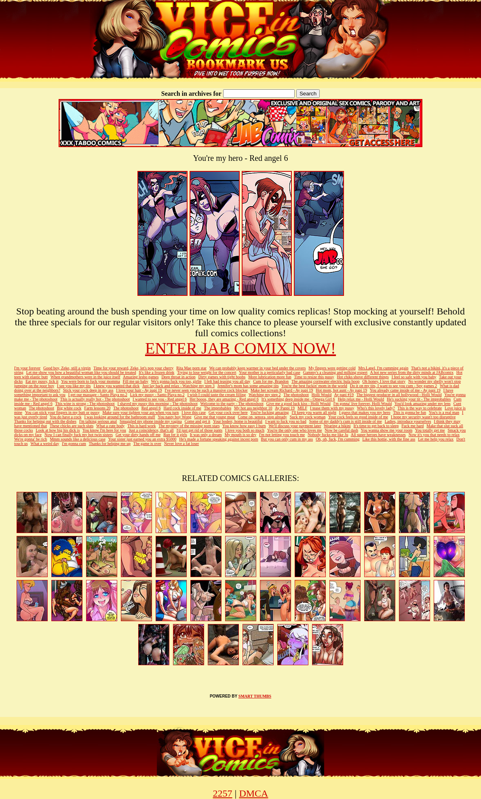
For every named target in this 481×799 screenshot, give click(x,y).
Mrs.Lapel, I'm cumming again (383, 368)
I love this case (193, 412)
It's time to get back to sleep (376, 426)
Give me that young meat (214, 417)
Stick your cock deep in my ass (88, 390)
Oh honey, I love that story (384, 381)
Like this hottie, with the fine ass (388, 439)
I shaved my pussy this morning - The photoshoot (158, 403)
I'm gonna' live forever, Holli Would (362, 403)
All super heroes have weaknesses (378, 434)
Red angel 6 (151, 408)
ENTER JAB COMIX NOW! (240, 348)
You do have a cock (65, 417)
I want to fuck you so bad (285, 421)
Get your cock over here (228, 412)
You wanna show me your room (387, 430)
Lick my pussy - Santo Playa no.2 (157, 394)
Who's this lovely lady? (376, 408)
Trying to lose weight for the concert (206, 372)
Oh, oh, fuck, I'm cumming (337, 439)
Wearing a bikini (337, 426)
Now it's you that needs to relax (434, 434)
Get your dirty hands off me (138, 434)
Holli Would (321, 394)
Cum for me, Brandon (271, 381)
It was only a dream (206, 434)
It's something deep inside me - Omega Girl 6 (298, 399)
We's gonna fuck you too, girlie (176, 381)
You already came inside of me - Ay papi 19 (405, 390)
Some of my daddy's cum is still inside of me (345, 421)
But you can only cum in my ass (287, 439)
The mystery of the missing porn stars (188, 426)
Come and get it (198, 421)
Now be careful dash (341, 430)
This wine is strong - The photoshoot (85, 403)
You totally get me (430, 430)
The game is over (147, 443)
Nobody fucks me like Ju (328, 434)
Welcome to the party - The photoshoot (232, 403)
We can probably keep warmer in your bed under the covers (257, 368)
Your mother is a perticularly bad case (269, 372)
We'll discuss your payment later (294, 426)
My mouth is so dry (240, 434)
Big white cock (69, 408)
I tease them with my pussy (332, 408)
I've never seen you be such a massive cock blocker (206, 390)
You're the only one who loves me (294, 430)
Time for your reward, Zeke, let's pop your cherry (133, 368)
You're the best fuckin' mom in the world (314, 386)
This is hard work (141, 426)
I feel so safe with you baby (414, 377)
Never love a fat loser (181, 443)
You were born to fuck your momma (90, 381)
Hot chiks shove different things (363, 377)
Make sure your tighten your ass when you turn (140, 412)
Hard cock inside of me (182, 408)
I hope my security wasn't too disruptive (423, 417)
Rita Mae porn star (191, 368)
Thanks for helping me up (110, 443)
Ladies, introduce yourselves (408, 421)
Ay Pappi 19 (285, 408)
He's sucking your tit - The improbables (419, 399)
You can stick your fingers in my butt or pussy (62, 412)
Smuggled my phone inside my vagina (151, 421)
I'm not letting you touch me (282, 434)
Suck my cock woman (308, 417)
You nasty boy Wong (174, 417)
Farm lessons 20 (97, 408)
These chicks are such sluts (71, 426)
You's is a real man (444, 412)
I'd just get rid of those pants (199, 430)
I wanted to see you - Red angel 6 (160, 399)
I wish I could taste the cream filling (217, 394)
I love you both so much (244, 430)
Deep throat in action (178, 377)
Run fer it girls (175, 434)
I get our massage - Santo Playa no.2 (97, 394)
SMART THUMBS (254, 696)
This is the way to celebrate (420, 408)
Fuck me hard (412, 426)
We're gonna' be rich (30, 439)
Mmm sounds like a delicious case (77, 439)
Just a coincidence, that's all (151, 430)
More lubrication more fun (269, 377)
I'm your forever (27, 368)
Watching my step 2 (265, 394)
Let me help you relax (436, 439)
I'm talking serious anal (98, 421)
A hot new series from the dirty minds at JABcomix (412, 372)
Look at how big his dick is (58, 430)
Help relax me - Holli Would (361, 399)
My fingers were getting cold (331, 368)
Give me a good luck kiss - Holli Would (298, 403)
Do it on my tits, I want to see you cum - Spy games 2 (393, 386)
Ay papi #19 (344, 394)
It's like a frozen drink (156, 372)
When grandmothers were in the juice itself (85, 377)
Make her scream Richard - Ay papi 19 (282, 390)
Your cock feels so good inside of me (358, 417)
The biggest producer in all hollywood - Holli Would (399, 394)
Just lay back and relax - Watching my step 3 (178, 386)
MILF (302, 408)
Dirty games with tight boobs (222, 377)
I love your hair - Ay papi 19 (139, 390)
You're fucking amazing (269, 412)
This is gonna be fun (409, 412)
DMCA (253, 793)
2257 (222, 793)
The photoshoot (296, 394)
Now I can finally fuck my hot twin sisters (78, 434)
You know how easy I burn (244, 426)
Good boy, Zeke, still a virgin (67, 368)
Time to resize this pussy (314, 377)
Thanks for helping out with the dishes (45, 421)
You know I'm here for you (104, 430)
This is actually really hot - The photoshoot (95, 399)
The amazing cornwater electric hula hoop (325, 381)
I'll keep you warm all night (314, 412)
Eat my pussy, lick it (41, 381)
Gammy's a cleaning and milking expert (335, 372)
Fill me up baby (135, 381)
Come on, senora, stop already (262, 417)
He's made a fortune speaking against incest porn (218, 439)
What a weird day (44, 443)
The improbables (217, 408)
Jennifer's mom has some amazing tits (248, 386)
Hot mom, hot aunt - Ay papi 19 (341, 390)
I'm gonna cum (74, 443)
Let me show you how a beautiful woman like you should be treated (81, 372)
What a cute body (110, 426)
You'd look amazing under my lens (423, 403)
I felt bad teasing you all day (227, 381)
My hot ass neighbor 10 (253, 408)
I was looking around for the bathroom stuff (119, 417)
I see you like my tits (74, 386)
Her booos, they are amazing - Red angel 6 (224, 399)
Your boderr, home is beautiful (237, 421)
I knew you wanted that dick (117, 386)
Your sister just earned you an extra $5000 (142, 439)
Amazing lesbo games (140, 377)
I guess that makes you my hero (364, 412)
